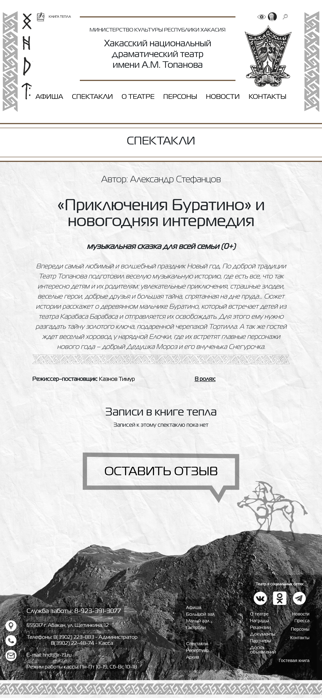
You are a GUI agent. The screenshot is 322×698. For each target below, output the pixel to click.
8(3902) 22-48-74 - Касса (82, 643)
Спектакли (92, 97)
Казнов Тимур (117, 379)
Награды (259, 621)
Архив (192, 657)
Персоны (180, 97)
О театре (138, 97)
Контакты (267, 97)
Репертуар (197, 651)
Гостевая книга (294, 660)
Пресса (301, 621)
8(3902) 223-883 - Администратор (95, 637)
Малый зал (198, 621)
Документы (262, 634)
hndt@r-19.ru (57, 655)
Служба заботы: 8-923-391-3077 (74, 611)
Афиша (49, 97)
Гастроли (196, 628)
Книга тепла (53, 16)
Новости (223, 97)
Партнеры (260, 641)
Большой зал (200, 614)
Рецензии (260, 628)
